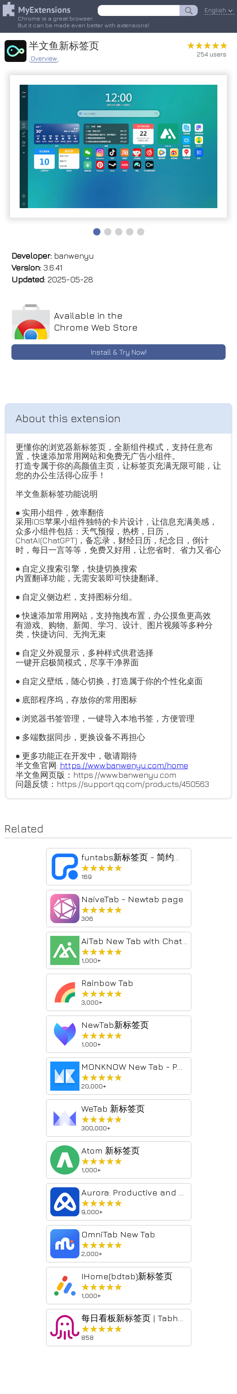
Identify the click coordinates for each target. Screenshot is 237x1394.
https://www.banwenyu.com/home (124, 767)
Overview (44, 57)
